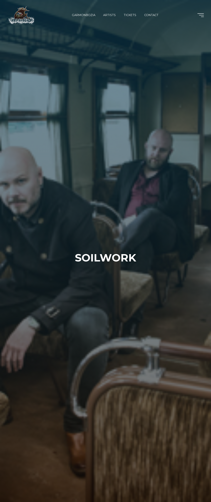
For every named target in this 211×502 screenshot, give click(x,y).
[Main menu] (200, 15)
